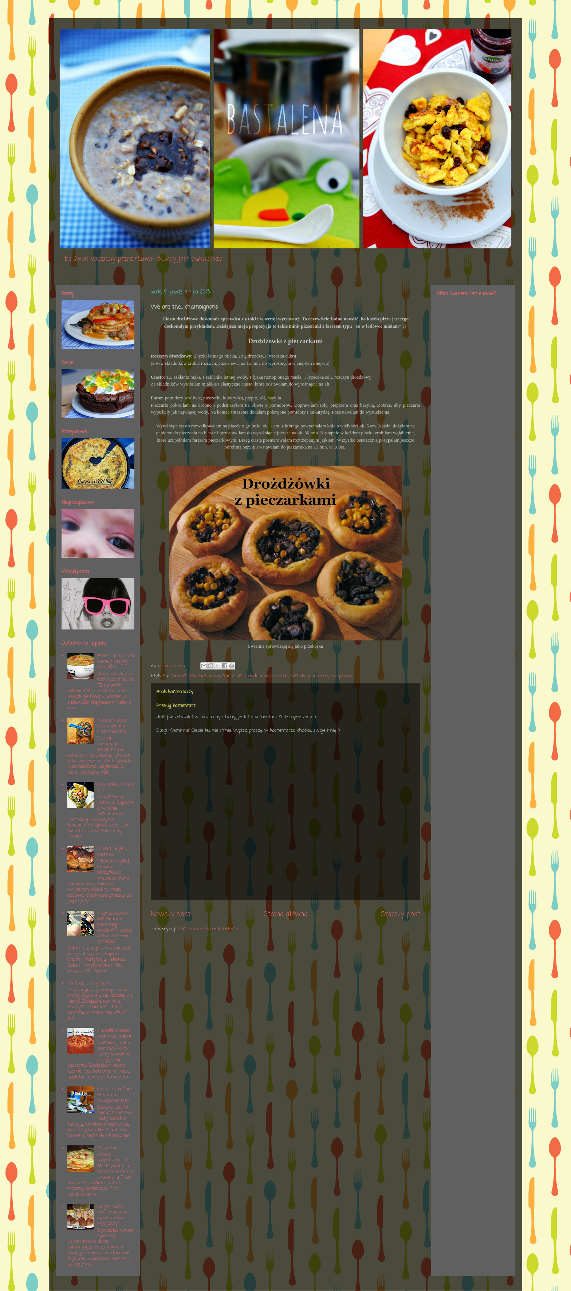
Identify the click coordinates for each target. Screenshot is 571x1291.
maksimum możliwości (195, 675)
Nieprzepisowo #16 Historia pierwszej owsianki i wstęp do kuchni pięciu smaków (115, 927)
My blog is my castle (89, 983)
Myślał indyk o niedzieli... (112, 851)
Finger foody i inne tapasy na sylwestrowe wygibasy (112, 1215)
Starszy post (400, 914)
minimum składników (245, 675)
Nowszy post (170, 914)
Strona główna (286, 914)
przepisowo (341, 675)
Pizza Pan (107, 1148)
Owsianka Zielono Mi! (115, 787)
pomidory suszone (309, 675)
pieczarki (279, 675)
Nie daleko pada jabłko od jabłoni (114, 1033)
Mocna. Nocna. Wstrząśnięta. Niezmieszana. (112, 726)
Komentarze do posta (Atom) (207, 928)
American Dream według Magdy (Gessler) (115, 661)
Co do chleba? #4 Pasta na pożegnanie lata (114, 1095)
